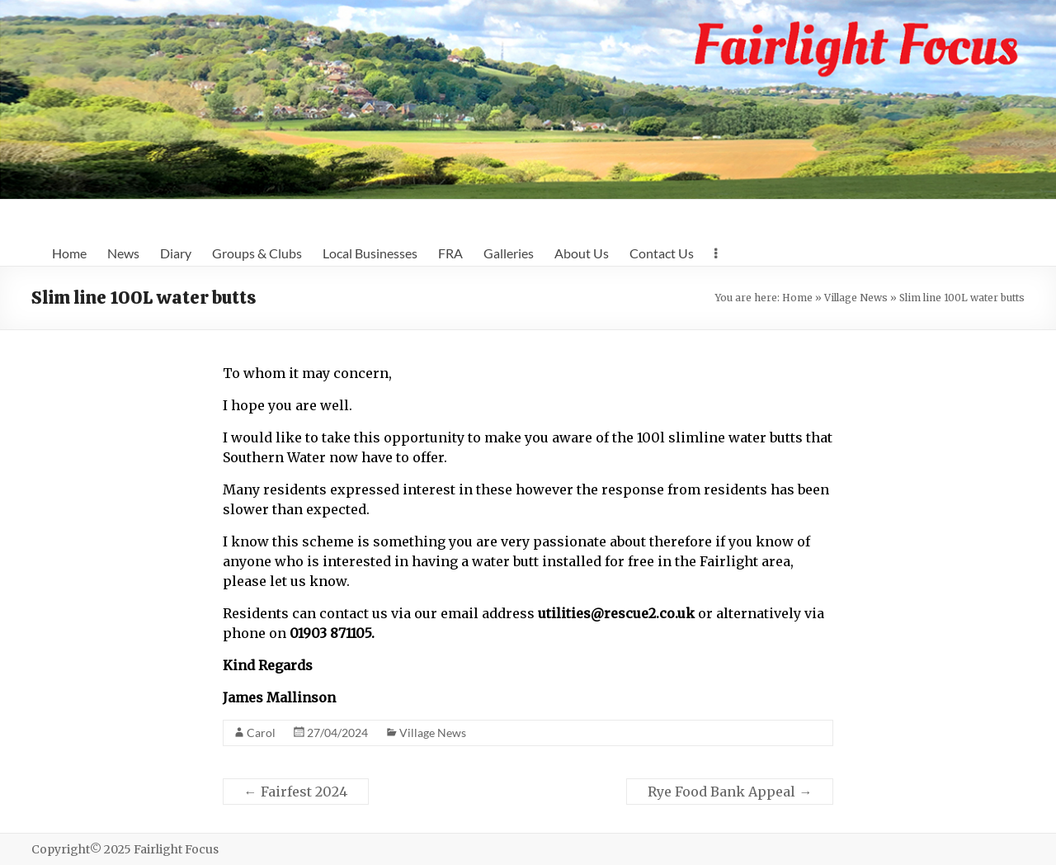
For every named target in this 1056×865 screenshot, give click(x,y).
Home (69, 253)
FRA (450, 253)
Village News (856, 297)
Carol (261, 733)
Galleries (508, 253)
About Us (581, 253)
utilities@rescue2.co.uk (616, 613)
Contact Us (661, 253)
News (123, 253)
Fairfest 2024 (295, 791)
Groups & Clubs (257, 253)
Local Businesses (370, 253)
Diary (175, 253)
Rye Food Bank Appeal (730, 791)
